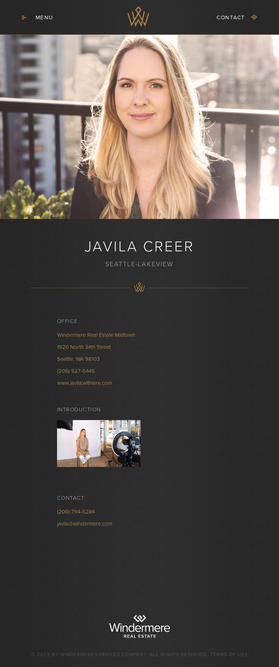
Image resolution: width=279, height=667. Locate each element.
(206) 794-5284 (76, 511)
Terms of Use (229, 655)
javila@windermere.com (84, 523)
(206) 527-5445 (76, 371)
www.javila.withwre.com (84, 383)
